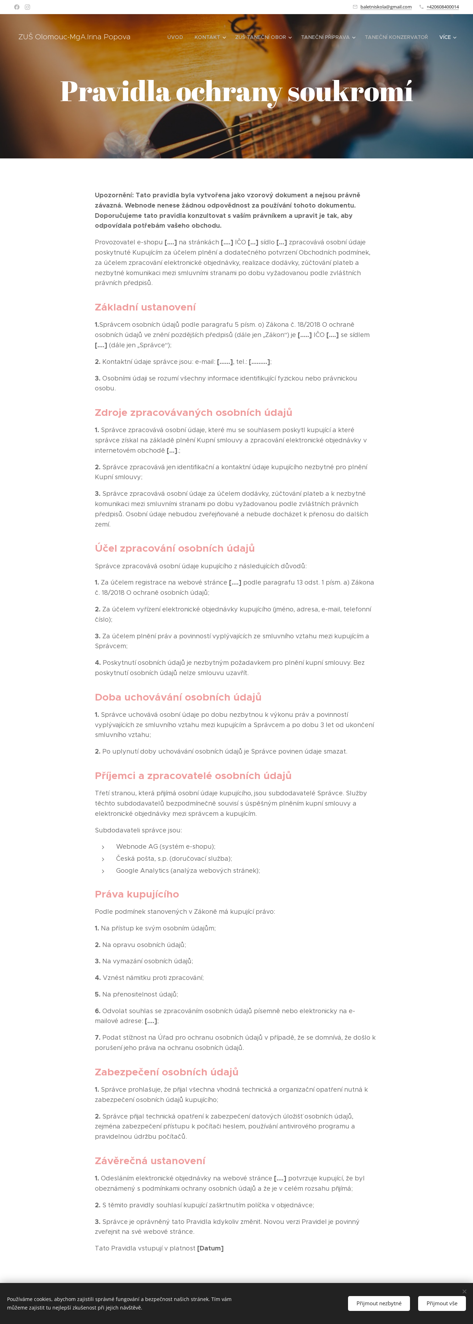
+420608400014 (443, 7)
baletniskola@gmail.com (386, 7)
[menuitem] (183, 37)
